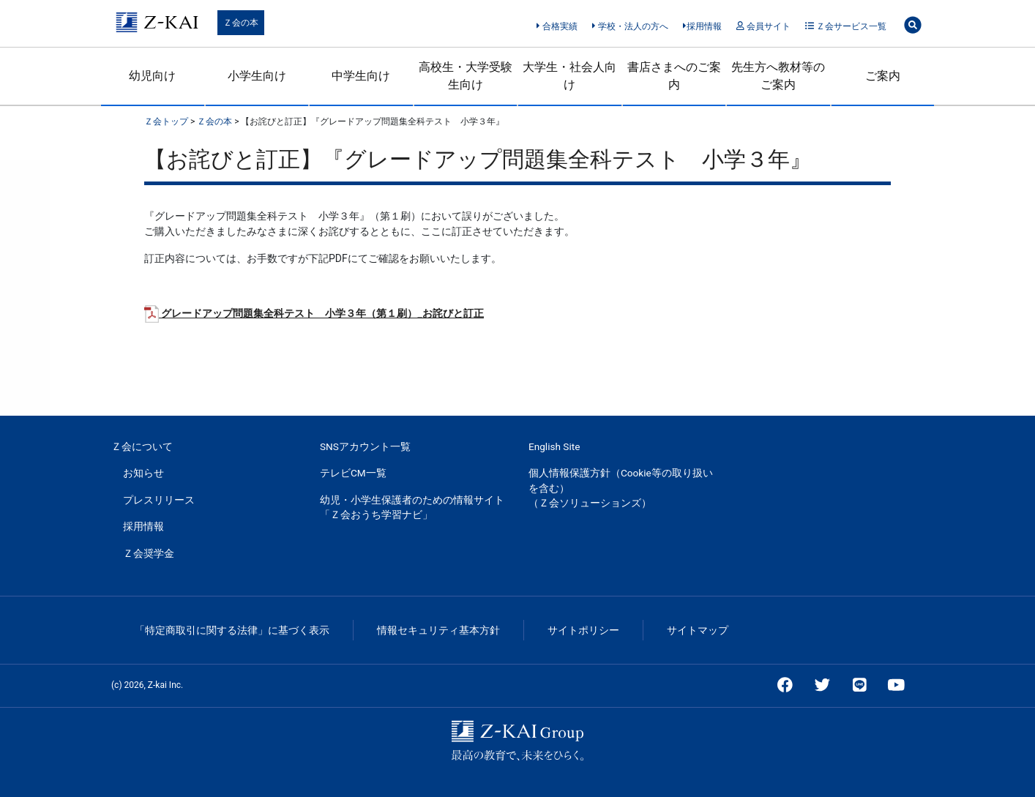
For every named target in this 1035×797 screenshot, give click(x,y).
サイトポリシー (583, 630)
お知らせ (143, 473)
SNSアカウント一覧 (365, 446)
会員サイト (763, 26)
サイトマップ (697, 630)
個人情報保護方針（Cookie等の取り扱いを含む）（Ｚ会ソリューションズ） (620, 488)
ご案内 (882, 76)
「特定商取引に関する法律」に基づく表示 (232, 630)
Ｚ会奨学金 (148, 553)
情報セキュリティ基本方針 (438, 630)
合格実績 (557, 26)
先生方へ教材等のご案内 (778, 76)
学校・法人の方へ (630, 26)
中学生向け (361, 76)
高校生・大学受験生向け (465, 76)
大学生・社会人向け (569, 76)
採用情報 (702, 26)
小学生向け (257, 76)
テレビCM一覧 (353, 473)
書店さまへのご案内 (674, 76)
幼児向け (152, 76)
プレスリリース (159, 500)
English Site (554, 446)
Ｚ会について (142, 446)
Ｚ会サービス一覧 (845, 26)
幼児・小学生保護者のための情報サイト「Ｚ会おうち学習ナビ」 (412, 507)
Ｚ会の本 (240, 23)
